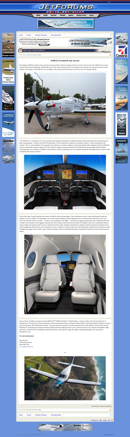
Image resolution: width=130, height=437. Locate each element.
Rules (91, 15)
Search (70, 15)
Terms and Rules (109, 434)
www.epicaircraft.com (26, 346)
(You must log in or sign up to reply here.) (101, 406)
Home (45, 15)
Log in (109, 2)
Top (109, 420)
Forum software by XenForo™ (31, 434)
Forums (62, 15)
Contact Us (94, 420)
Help (100, 420)
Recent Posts (81, 15)
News (38, 15)
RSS (112, 420)
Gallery (54, 15)
